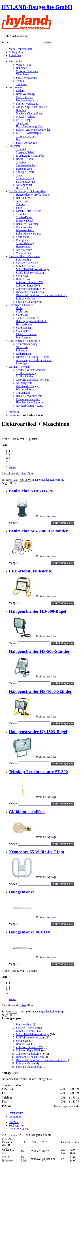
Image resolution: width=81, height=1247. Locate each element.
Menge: (13, 522)
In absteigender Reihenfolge (47, 479)
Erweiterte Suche (19, 1128)
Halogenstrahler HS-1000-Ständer (40, 691)
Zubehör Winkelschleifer (30, 1053)
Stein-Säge (22, 1040)
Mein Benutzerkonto (21, 48)
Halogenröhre (21, 892)
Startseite (14, 411)
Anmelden (15, 55)
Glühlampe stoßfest (27, 811)
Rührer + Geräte (25, 1063)
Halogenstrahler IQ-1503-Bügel (38, 731)
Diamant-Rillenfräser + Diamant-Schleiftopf (41, 1060)
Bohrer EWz (23, 1043)
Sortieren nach (9, 479)
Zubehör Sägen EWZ (28, 1050)
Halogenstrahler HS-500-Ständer (39, 651)
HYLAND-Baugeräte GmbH (36, 7)
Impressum (15, 1116)
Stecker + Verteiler (27, 1027)
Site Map (14, 1122)
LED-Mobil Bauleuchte (30, 571)
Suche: (5, 42)
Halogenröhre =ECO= (29, 932)
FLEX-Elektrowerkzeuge (30, 1037)
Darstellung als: (10, 473)
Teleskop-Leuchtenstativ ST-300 (38, 771)
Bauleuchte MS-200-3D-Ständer (38, 531)
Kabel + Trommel (26, 1030)
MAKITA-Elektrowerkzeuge (32, 1034)
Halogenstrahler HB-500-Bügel (37, 611)
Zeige (4, 483)
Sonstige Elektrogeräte (29, 1066)
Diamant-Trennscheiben (30, 1056)
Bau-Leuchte (23, 1024)
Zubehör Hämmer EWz (29, 1047)
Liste (23, 473)
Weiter (12, 467)
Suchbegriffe (16, 1125)
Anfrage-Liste (17, 52)
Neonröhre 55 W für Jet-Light (36, 851)
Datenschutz (16, 1112)
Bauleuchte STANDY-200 (32, 491)
